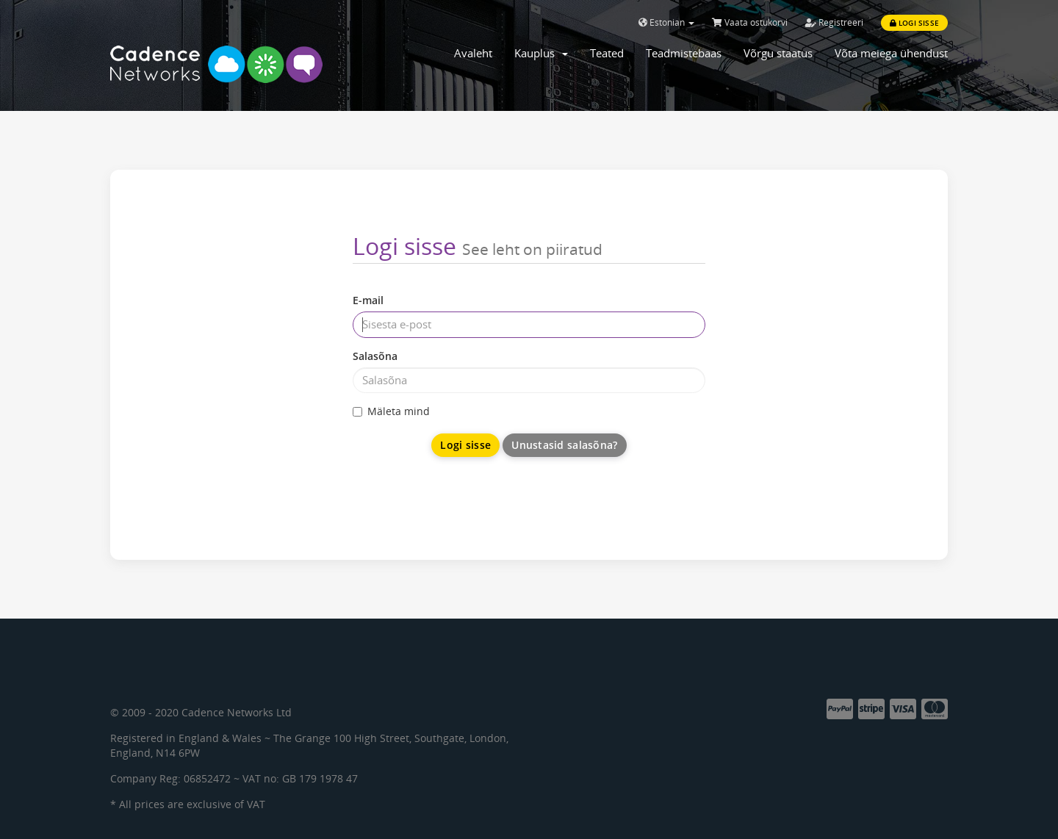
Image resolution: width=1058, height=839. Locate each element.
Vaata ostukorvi (750, 22)
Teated (607, 53)
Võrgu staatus (778, 53)
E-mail (368, 300)
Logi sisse (914, 23)
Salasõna (375, 356)
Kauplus (541, 53)
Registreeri (834, 22)
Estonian (666, 22)
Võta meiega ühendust (891, 53)
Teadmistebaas (683, 53)
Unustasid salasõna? (564, 445)
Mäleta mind (391, 411)
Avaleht (473, 53)
